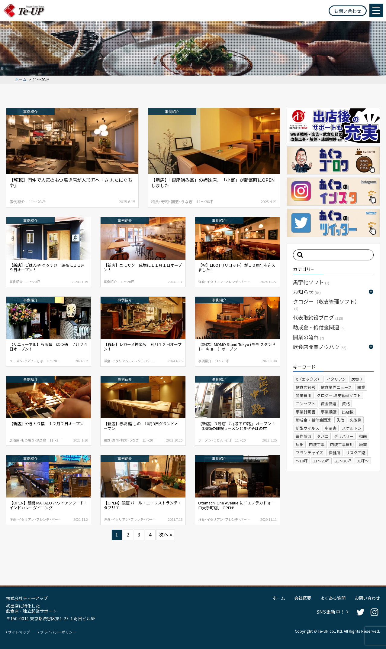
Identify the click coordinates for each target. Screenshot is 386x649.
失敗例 (356, 420)
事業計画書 (305, 412)
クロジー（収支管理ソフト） (326, 304)
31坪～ (363, 461)
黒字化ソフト (311, 282)
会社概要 (302, 598)
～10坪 (302, 461)
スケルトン (352, 428)
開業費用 (303, 395)
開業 (361, 387)
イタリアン (336, 379)
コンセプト (305, 403)
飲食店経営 (305, 387)
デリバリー (344, 436)
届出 (300, 444)
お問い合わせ (347, 11)
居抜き (357, 379)
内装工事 (317, 444)
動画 (363, 436)
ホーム (21, 79)
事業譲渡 (328, 412)
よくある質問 (333, 598)
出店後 (348, 412)
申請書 (330, 428)
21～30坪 (343, 461)
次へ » (165, 534)
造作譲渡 (303, 436)
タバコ (323, 436)
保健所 (334, 452)
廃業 (363, 444)
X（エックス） (308, 379)
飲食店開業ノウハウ (319, 347)
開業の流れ (308, 337)
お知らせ (307, 291)
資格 (346, 403)
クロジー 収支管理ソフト (339, 395)
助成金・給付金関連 (319, 327)
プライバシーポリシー (57, 632)
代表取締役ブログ (318, 317)
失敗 (340, 420)
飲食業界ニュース (336, 387)
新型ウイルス (307, 428)
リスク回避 (355, 452)
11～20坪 (321, 461)
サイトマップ (18, 632)
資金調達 (328, 403)
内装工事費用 (342, 444)
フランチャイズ (309, 452)
